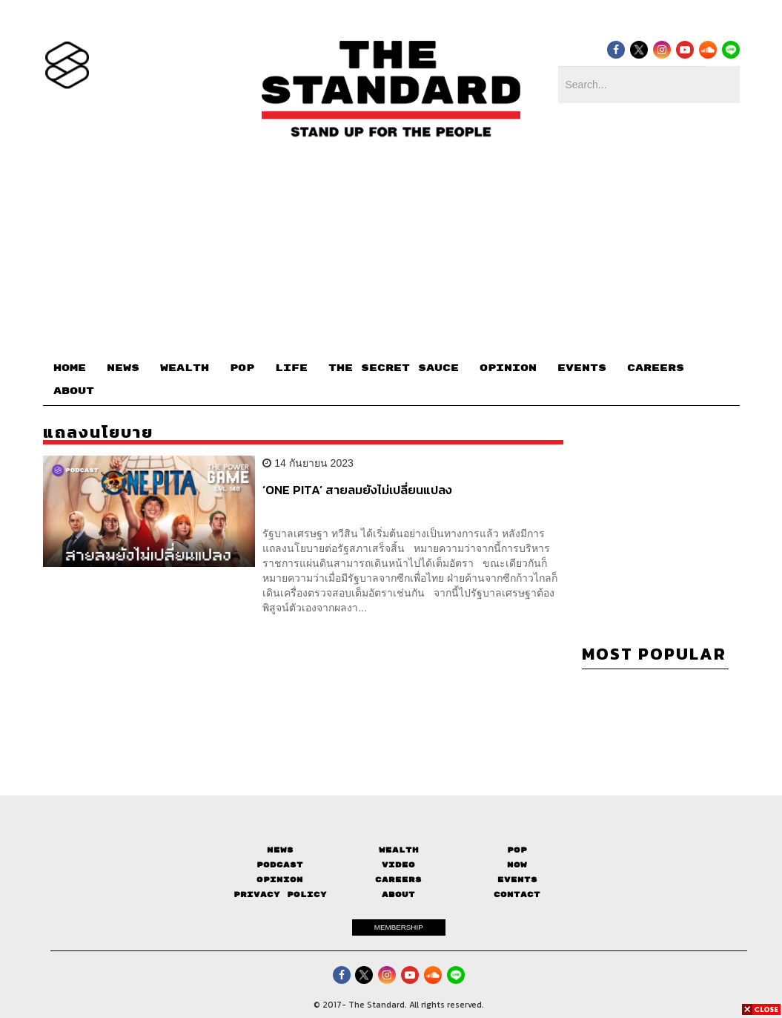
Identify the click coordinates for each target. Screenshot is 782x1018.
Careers (398, 880)
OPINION (508, 368)
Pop (517, 850)
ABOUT (73, 391)
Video (398, 865)
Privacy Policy (280, 894)
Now (517, 865)
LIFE (291, 368)
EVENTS (581, 368)
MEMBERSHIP (398, 927)
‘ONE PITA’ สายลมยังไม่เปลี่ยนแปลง (357, 490)
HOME (69, 368)
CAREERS (655, 368)
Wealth (399, 850)
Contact (517, 894)
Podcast (279, 865)
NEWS (123, 368)
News (280, 850)
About (398, 894)
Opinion (279, 880)
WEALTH (184, 368)
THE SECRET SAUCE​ (393, 368)
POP (242, 368)
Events (517, 880)
